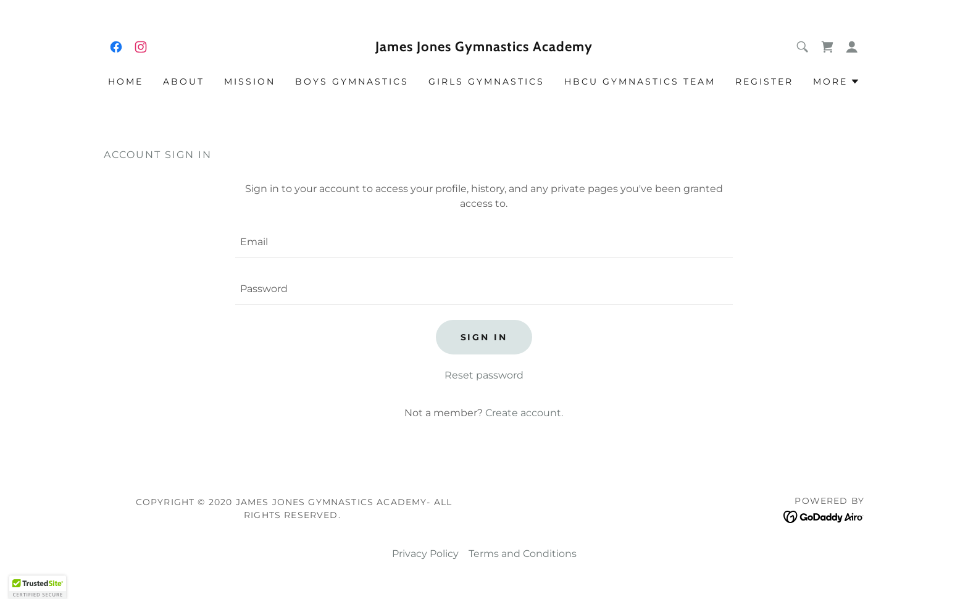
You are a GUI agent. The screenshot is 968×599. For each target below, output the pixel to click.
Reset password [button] (484, 375)
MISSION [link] (249, 81)
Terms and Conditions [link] (523, 553)
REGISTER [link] (764, 81)
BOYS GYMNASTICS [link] (352, 81)
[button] (852, 47)
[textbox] (483, 242)
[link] (116, 47)
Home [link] (125, 81)
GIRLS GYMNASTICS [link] (486, 81)
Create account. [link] (524, 413)
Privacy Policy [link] (425, 553)
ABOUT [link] (183, 81)
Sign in (484, 337)
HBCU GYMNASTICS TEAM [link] (640, 81)
